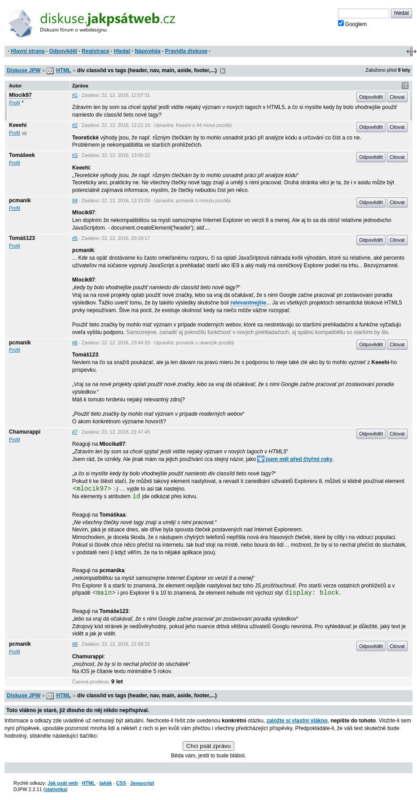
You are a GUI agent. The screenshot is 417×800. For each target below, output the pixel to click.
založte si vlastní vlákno (297, 720)
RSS (222, 71)
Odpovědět (63, 51)
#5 (75, 238)
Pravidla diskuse (186, 51)
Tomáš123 (22, 238)
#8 (75, 644)
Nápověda (147, 51)
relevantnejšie (248, 303)
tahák (105, 783)
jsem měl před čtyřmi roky (294, 459)
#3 (75, 155)
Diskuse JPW (23, 70)
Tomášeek (22, 155)
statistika (55, 789)
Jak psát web (63, 783)
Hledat (122, 51)
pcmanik (20, 200)
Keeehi (17, 125)
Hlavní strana (27, 51)
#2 (75, 125)
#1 (75, 95)
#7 (75, 432)
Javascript (142, 783)
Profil (14, 102)
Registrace (95, 51)
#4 (75, 200)
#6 (75, 342)
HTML (63, 70)
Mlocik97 (20, 95)
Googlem (352, 23)
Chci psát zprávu (208, 746)
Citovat (397, 97)
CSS (121, 783)
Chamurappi (24, 432)
